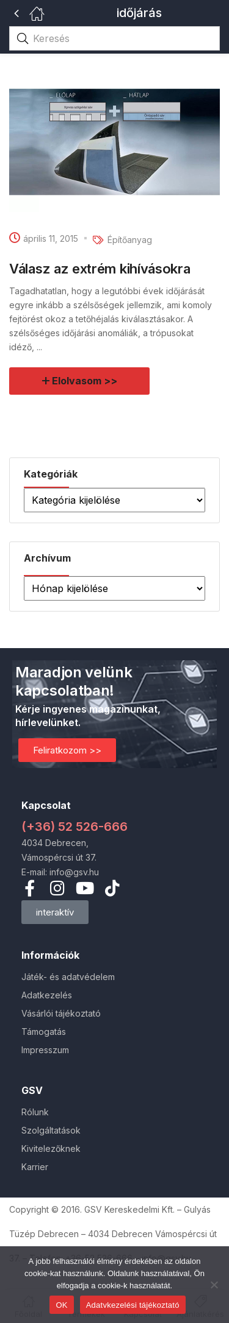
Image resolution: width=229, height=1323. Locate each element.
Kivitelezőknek (51, 1148)
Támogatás (43, 1031)
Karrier (34, 1167)
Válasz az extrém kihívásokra (100, 269)
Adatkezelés (46, 995)
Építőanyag (129, 240)
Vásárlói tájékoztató (61, 1013)
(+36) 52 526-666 (74, 826)
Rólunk (35, 1112)
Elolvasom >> (85, 381)
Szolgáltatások (51, 1130)
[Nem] (214, 1285)
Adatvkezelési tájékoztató (133, 1305)
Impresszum (45, 1050)
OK (61, 1305)
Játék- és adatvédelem (68, 977)
